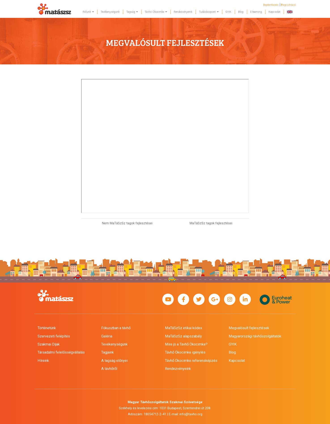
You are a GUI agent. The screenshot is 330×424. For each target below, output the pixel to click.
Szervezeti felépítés (54, 336)
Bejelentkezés (271, 4)
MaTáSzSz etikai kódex (183, 328)
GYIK (228, 11)
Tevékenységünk (110, 11)
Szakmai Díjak (49, 344)
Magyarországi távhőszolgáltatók (255, 336)
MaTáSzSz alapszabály (183, 336)
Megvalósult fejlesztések (249, 328)
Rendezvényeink (183, 11)
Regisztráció (288, 4)
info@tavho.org (191, 414)
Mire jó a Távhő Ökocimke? (186, 344)
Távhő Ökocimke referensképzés (191, 360)
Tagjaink (107, 352)
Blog (240, 11)
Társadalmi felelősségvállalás (61, 352)
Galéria (106, 336)
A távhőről (109, 369)
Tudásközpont (209, 11)
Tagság (132, 11)
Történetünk (47, 328)
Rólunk (88, 11)
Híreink (43, 360)
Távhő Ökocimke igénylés (185, 352)
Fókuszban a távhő (116, 328)
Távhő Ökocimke (156, 11)
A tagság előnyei (114, 360)
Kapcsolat (274, 11)
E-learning (256, 11)
